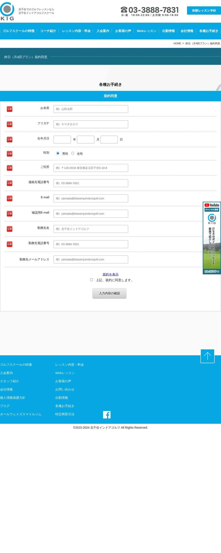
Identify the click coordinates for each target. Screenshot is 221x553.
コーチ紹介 (48, 31)
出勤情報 (168, 31)
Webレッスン (146, 31)
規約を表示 (111, 274)
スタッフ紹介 (9, 381)
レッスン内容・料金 (76, 31)
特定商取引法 (64, 414)
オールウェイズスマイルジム (20, 414)
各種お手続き (208, 31)
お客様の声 (123, 31)
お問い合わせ (64, 389)
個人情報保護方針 (13, 397)
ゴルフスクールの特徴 (18, 31)
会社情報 (187, 31)
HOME (177, 43)
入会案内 (102, 31)
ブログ (5, 406)
